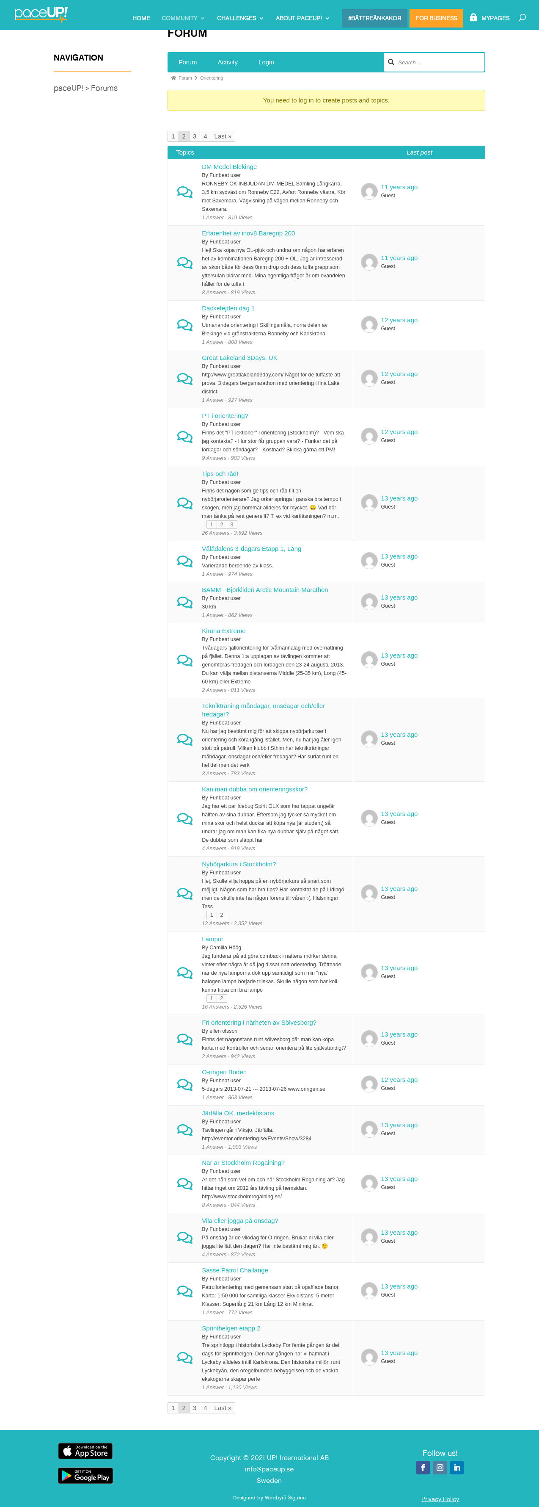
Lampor (212, 939)
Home (141, 18)
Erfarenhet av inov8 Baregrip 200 (248, 233)
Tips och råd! (220, 473)
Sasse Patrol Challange (235, 1270)
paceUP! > (72, 88)
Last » (223, 136)
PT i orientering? (225, 415)
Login (266, 62)
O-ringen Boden (224, 1072)
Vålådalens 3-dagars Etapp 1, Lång (251, 548)
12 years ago (399, 320)
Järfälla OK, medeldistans (238, 1113)
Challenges (236, 18)
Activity (228, 62)
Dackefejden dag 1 (228, 308)
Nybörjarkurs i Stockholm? (239, 864)
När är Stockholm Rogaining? (243, 1162)
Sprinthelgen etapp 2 (231, 1328)
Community (179, 18)
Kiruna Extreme (223, 630)
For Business (436, 18)
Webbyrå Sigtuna (285, 1497)
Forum (188, 62)
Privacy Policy (440, 1499)
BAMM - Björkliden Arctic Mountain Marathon (265, 589)
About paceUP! (299, 18)
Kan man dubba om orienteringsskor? (255, 789)
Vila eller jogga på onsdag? (240, 1220)
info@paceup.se (269, 1469)
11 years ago (399, 187)
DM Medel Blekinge (229, 166)
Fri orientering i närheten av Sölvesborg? (259, 1022)
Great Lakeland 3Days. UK (239, 357)
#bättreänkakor (374, 18)
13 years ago (399, 498)
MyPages (495, 18)
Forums (104, 88)
